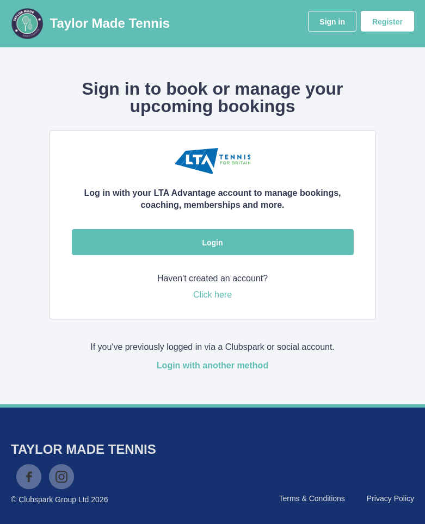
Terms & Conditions (311, 498)
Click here (212, 294)
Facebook (28, 476)
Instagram (61, 476)
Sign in (332, 21)
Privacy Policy (390, 498)
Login (212, 242)
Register (387, 21)
